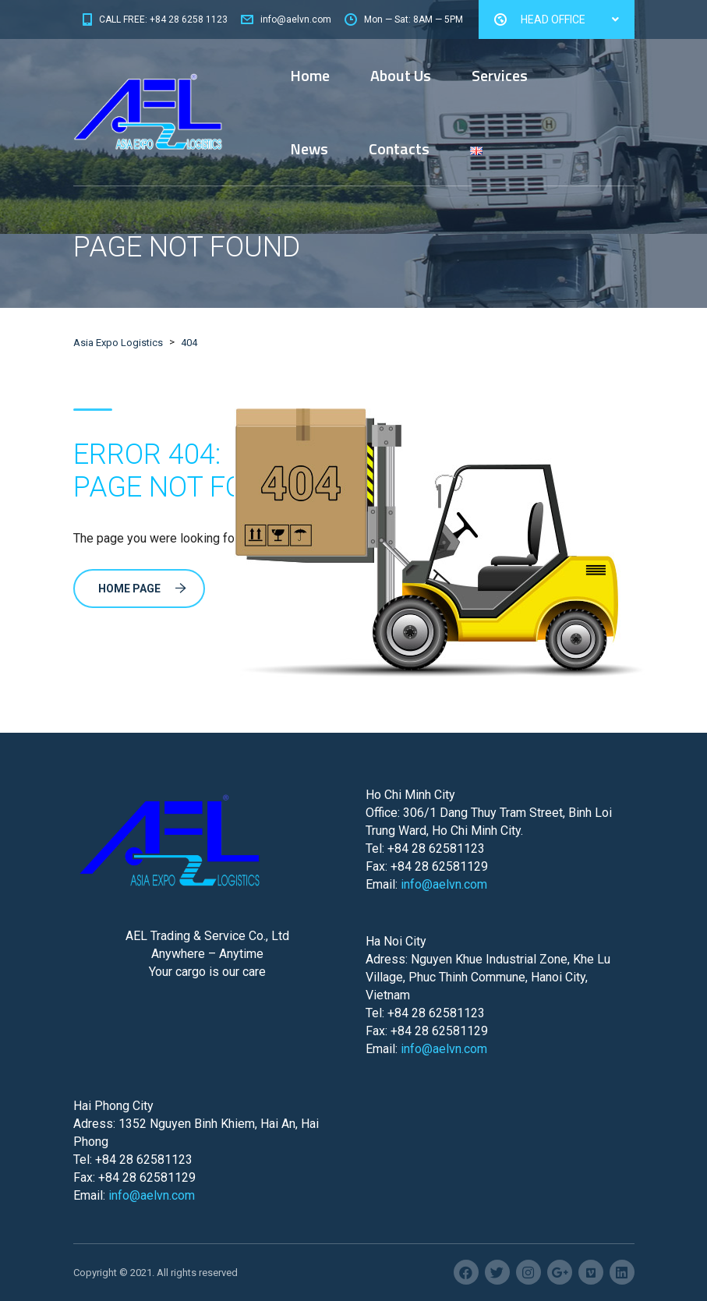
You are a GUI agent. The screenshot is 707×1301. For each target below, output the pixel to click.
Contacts (399, 148)
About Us (400, 75)
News (309, 148)
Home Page (142, 588)
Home (310, 75)
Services (500, 75)
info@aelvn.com (444, 884)
